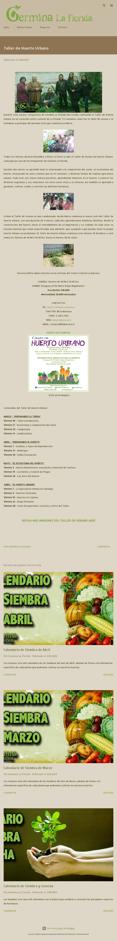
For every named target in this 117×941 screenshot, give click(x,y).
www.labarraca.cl (61, 320)
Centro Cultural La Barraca (60, 307)
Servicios (62, 27)
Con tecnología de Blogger (58, 928)
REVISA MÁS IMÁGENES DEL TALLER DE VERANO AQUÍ (58, 520)
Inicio (6, 27)
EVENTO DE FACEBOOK (59, 332)
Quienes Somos (24, 27)
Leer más (108, 674)
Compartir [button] (103, 546)
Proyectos (45, 27)
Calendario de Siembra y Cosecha (28, 886)
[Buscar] (104, 5)
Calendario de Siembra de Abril (27, 650)
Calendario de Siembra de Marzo (28, 768)
